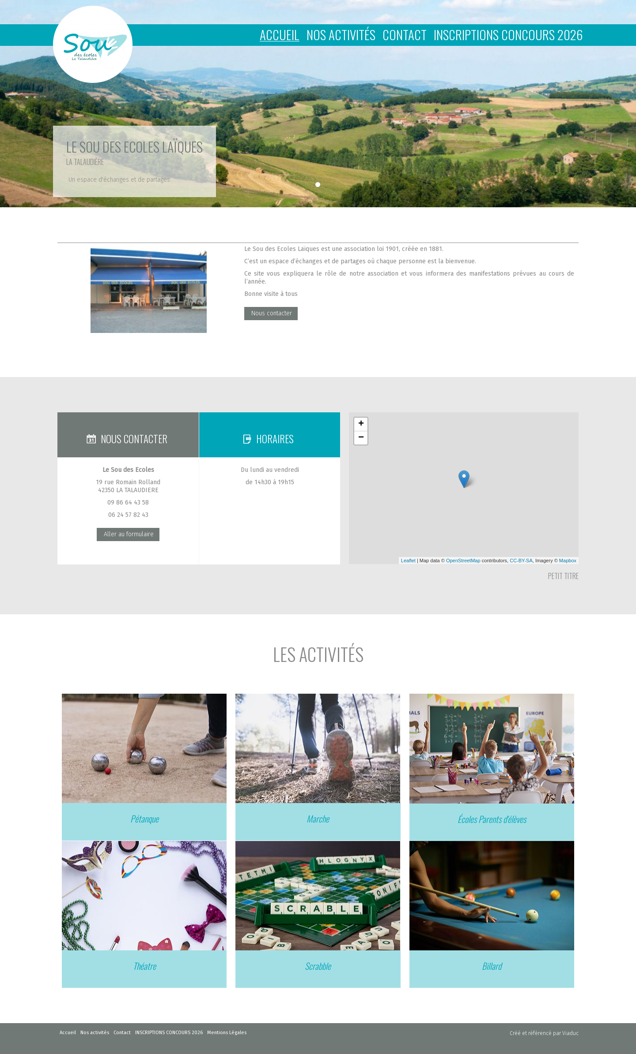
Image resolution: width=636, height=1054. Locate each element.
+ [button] (361, 424)
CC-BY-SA (521, 560)
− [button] (361, 438)
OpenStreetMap (463, 560)
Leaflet (408, 560)
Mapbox (567, 560)
